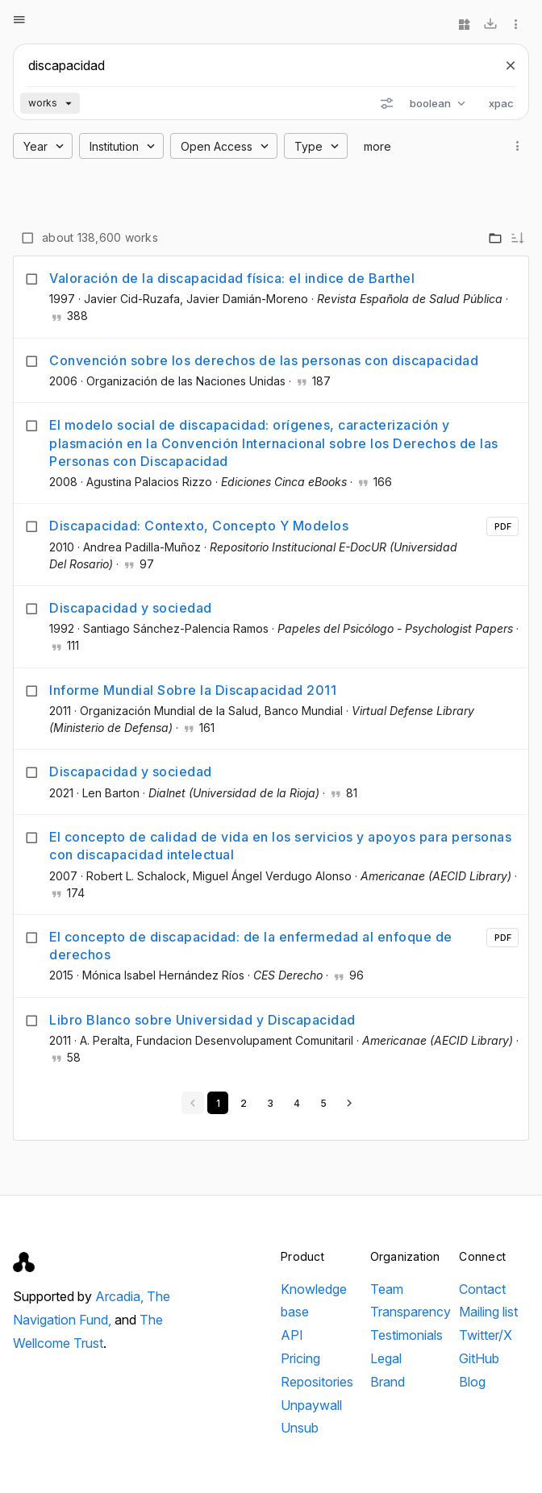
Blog (472, 1382)
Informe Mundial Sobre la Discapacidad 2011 (192, 690)
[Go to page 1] (217, 1103)
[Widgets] (464, 24)
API (292, 1335)
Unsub (300, 1428)
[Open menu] (19, 19)
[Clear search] (510, 65)
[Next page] (349, 1103)
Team (386, 1289)
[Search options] (386, 103)
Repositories (317, 1382)
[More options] (516, 24)
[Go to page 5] (323, 1103)
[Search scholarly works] (256, 65)
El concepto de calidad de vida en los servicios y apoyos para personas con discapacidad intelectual (280, 846)
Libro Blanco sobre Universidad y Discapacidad (202, 1020)
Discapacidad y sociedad (130, 608)
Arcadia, (121, 1296)
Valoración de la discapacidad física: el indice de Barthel (232, 278)
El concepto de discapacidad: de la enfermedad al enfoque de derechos (250, 946)
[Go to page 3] (269, 1103)
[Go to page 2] (243, 1103)
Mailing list (488, 1312)
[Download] (490, 24)
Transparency (410, 1312)
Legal (386, 1358)
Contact (482, 1289)
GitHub (479, 1358)
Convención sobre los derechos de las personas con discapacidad (263, 360)
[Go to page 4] (296, 1103)
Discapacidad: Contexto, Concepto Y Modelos (198, 526)
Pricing (300, 1358)
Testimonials (406, 1335)
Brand (387, 1382)
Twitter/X (485, 1335)
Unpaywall (311, 1405)
